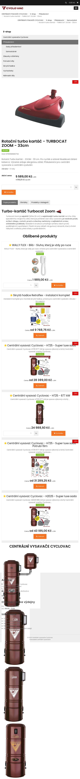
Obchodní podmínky (12, 623)
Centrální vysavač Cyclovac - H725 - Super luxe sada (41, 345)
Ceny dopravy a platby (13, 621)
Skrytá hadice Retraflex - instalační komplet (41, 295)
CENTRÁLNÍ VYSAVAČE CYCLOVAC (14, 14)
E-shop (33, 14)
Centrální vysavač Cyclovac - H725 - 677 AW (41, 395)
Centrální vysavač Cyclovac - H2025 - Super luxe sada (41, 496)
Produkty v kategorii (39, 202)
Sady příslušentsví (13, 46)
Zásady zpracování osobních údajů (18, 628)
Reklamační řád (10, 626)
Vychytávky (8, 71)
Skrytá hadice (9, 66)
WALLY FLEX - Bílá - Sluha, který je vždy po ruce (41, 245)
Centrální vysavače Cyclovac (15, 37)
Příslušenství (44, 14)
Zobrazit (40, 335)
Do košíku (8, 192)
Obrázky (23, 202)
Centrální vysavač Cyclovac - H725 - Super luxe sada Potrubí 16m (41, 444)
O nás (6, 618)
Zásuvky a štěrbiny (11, 56)
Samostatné (72, 20)
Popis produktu (9, 202)
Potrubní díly (8, 61)
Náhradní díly (9, 75)
